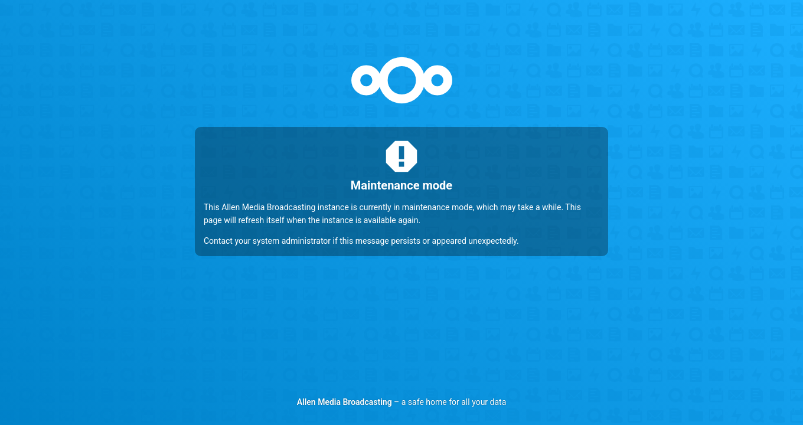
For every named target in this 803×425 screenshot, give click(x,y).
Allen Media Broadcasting (344, 402)
